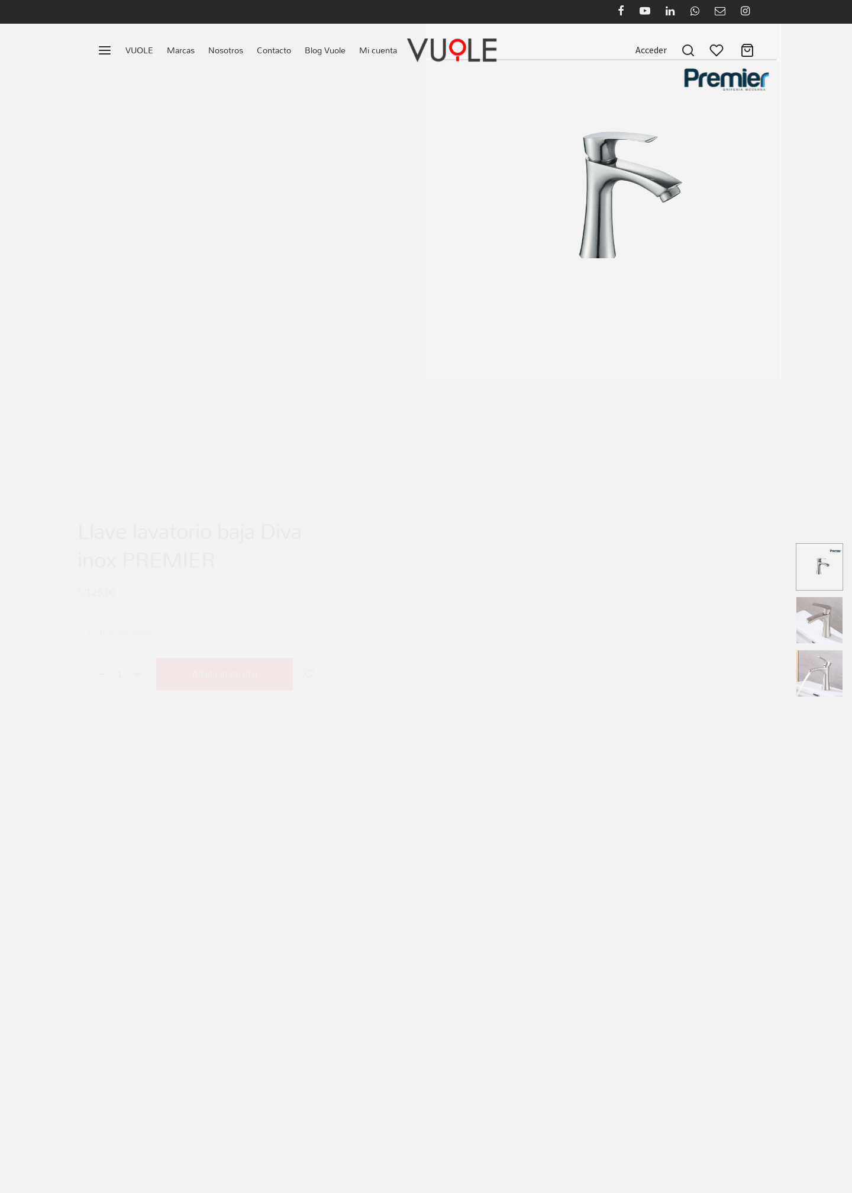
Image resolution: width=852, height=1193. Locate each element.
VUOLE (139, 50)
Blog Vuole (325, 50)
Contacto (274, 50)
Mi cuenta (378, 50)
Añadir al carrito (224, 662)
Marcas (181, 50)
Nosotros (225, 50)
